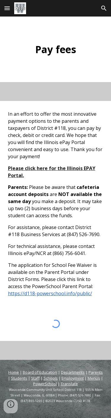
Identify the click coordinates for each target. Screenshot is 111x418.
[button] (7, 8)
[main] (56, 49)
